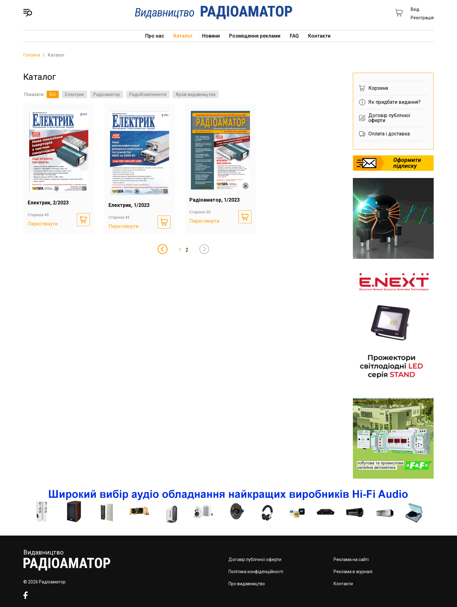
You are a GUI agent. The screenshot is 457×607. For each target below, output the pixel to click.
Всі (53, 94)
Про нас (154, 36)
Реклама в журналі (353, 571)
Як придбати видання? (390, 102)
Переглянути (43, 224)
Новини (211, 36)
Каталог (183, 36)
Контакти (319, 36)
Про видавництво (246, 583)
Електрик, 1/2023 (129, 205)
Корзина (373, 88)
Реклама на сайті (351, 559)
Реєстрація (422, 17)
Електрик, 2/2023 (48, 203)
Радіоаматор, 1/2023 (214, 200)
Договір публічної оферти (384, 117)
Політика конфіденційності (255, 571)
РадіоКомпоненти (147, 94)
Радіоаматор (106, 94)
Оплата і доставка (384, 134)
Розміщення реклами (254, 36)
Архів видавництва (195, 94)
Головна (31, 54)
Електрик (74, 94)
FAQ (294, 36)
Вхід (415, 9)
